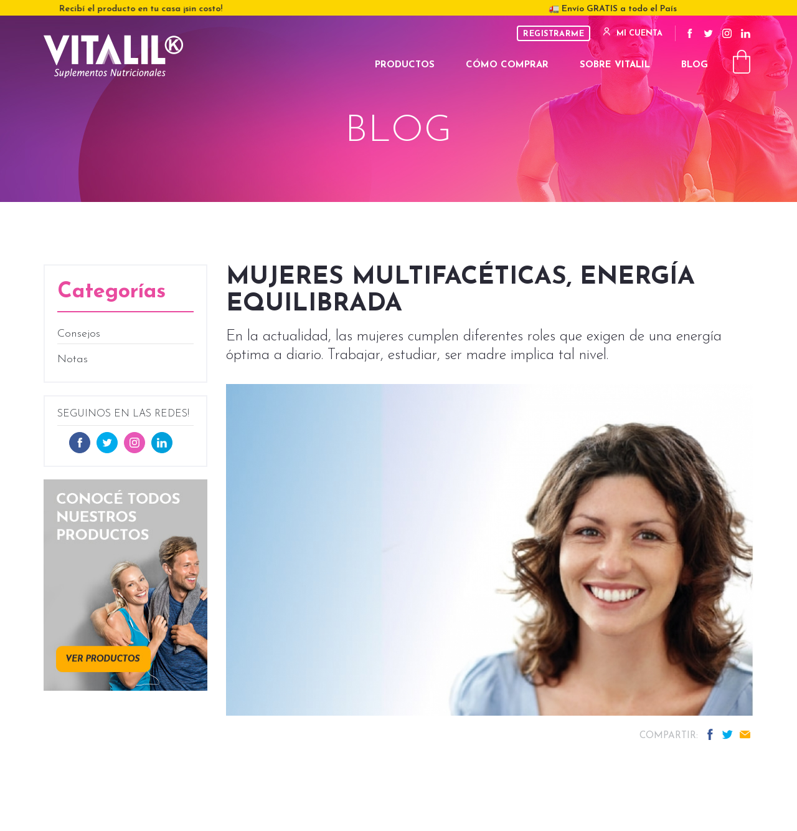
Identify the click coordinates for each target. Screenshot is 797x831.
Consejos (78, 334)
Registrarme (553, 34)
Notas (72, 359)
